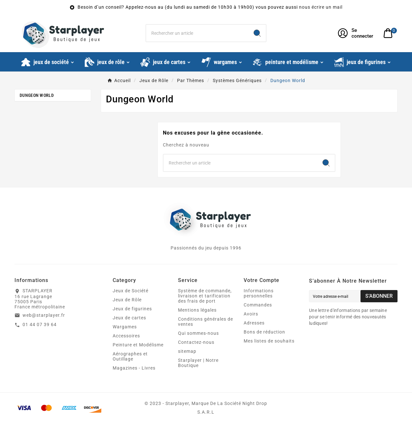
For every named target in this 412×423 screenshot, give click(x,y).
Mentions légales (197, 310)
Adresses (254, 322)
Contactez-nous (196, 342)
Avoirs (251, 313)
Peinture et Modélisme (138, 344)
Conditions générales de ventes (205, 321)
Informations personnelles (259, 293)
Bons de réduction (264, 331)
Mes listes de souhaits (269, 340)
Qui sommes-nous (198, 333)
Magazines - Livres (134, 368)
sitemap (187, 351)
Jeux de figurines (132, 308)
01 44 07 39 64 (40, 324)
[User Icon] (357, 33)
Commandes (258, 304)
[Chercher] (197, 33)
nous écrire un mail (320, 7)
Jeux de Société (130, 290)
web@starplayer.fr (44, 315)
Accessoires (126, 335)
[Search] (257, 33)
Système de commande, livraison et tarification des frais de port (205, 296)
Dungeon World (37, 95)
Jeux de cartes (129, 317)
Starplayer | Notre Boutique (198, 363)
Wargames (125, 326)
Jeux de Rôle (127, 299)
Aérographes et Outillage (130, 356)
